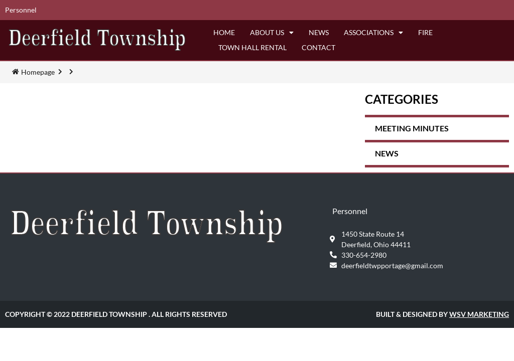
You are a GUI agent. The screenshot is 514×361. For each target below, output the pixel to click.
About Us (272, 32)
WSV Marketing (479, 314)
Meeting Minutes (412, 128)
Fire (425, 32)
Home (224, 32)
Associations (373, 32)
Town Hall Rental (252, 47)
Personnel (21, 10)
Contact (318, 47)
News (319, 32)
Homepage (38, 72)
